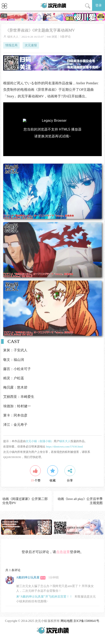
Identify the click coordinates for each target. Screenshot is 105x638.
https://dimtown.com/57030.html (64, 446)
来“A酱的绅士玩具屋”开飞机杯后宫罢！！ (44, 596)
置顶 (43, 578)
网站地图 (67, 621)
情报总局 (11, 45)
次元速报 (31, 45)
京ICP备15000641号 (86, 621)
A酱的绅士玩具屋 (27, 577)
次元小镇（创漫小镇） (40, 441)
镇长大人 (13, 36)
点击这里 (63, 552)
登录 (98, 5)
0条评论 (65, 36)
